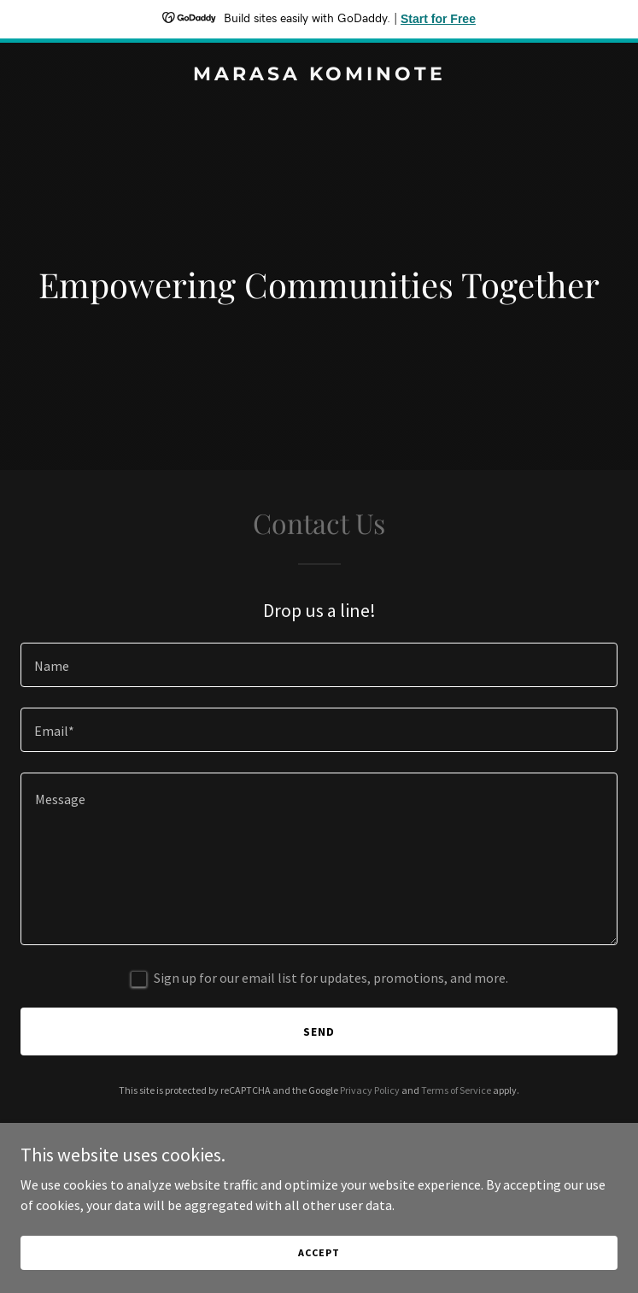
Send (319, 1031)
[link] (319, 75)
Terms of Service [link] (456, 1090)
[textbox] (319, 665)
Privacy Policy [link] (370, 1090)
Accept (318, 1252)
